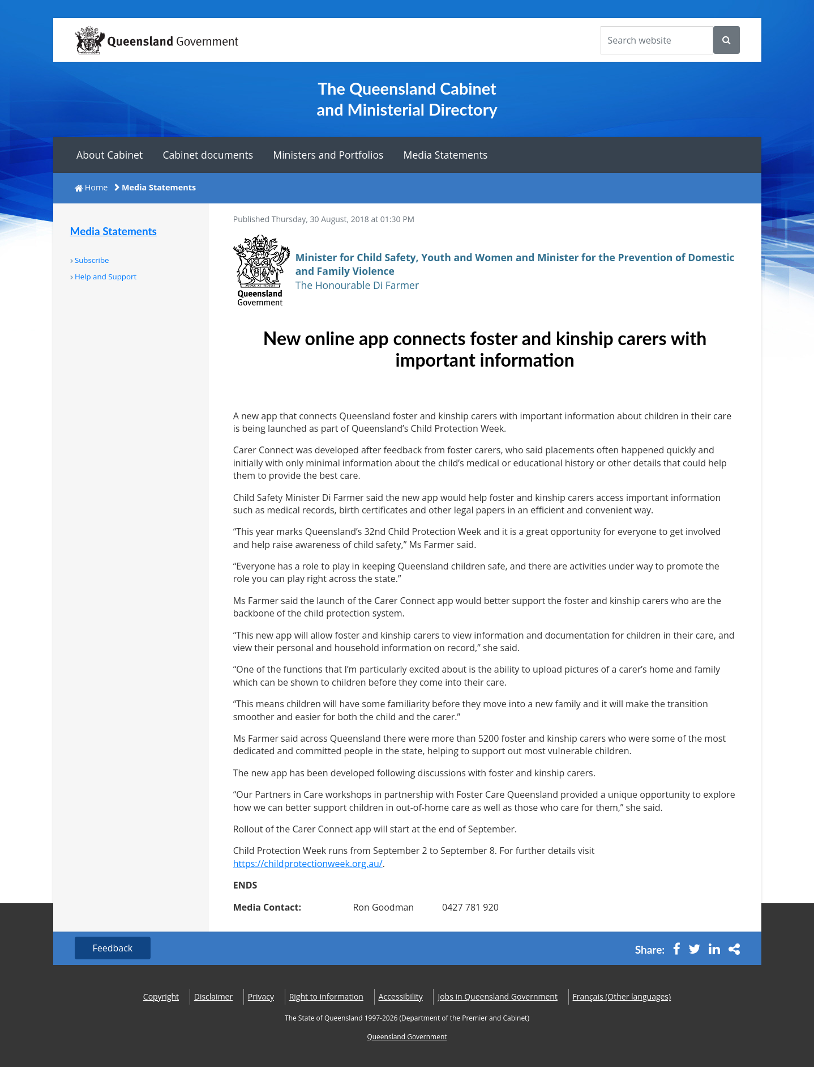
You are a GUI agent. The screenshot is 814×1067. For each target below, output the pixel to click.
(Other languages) (622, 996)
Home (96, 187)
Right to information (326, 996)
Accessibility (401, 996)
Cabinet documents (207, 154)
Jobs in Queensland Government (498, 996)
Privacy (261, 996)
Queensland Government (407, 1037)
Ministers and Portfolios (328, 154)
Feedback (113, 948)
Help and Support (105, 276)
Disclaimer (213, 996)
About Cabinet (109, 154)
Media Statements (446, 154)
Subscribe (92, 260)
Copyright (161, 996)
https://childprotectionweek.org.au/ (308, 863)
